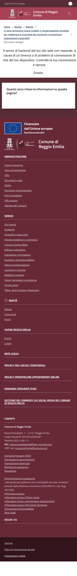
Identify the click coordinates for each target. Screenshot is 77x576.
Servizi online (11, 285)
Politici (7, 185)
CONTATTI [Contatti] (9, 418)
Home (7, 27)
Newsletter (10, 471)
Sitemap (8, 543)
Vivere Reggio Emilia (17, 329)
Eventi (7, 338)
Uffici (7, 175)
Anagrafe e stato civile (16, 234)
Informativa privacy (14, 493)
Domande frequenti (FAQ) (20, 388)
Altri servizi (10, 224)
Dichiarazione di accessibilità (19, 509)
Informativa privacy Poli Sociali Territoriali (25, 505)
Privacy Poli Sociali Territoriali (25, 365)
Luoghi (7, 343)
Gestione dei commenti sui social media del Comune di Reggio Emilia (37, 402)
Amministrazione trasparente (19, 478)
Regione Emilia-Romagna (15, 3)
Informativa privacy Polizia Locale (21, 497)
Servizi (8, 215)
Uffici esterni (11, 200)
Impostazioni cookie (14, 556)
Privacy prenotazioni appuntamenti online (31, 377)
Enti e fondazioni (13, 195)
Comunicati (10, 314)
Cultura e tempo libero (16, 245)
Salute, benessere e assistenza (20, 280)
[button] (69, 13)
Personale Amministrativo (18, 190)
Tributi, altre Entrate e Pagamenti (21, 290)
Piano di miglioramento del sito (19, 549)
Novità (18, 27)
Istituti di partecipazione (16, 265)
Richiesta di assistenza (16, 467)
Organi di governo (13, 165)
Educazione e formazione (17, 255)
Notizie (29, 27)
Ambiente (9, 229)
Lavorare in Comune (14, 270)
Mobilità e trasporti (14, 275)
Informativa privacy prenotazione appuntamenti (29, 501)
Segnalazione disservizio (17, 463)
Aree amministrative (15, 170)
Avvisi (7, 319)
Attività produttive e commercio (21, 240)
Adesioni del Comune (15, 205)
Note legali (11, 353)
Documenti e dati (13, 180)
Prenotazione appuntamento (19, 459)
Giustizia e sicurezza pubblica (19, 260)
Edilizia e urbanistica (14, 250)
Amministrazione (15, 156)
